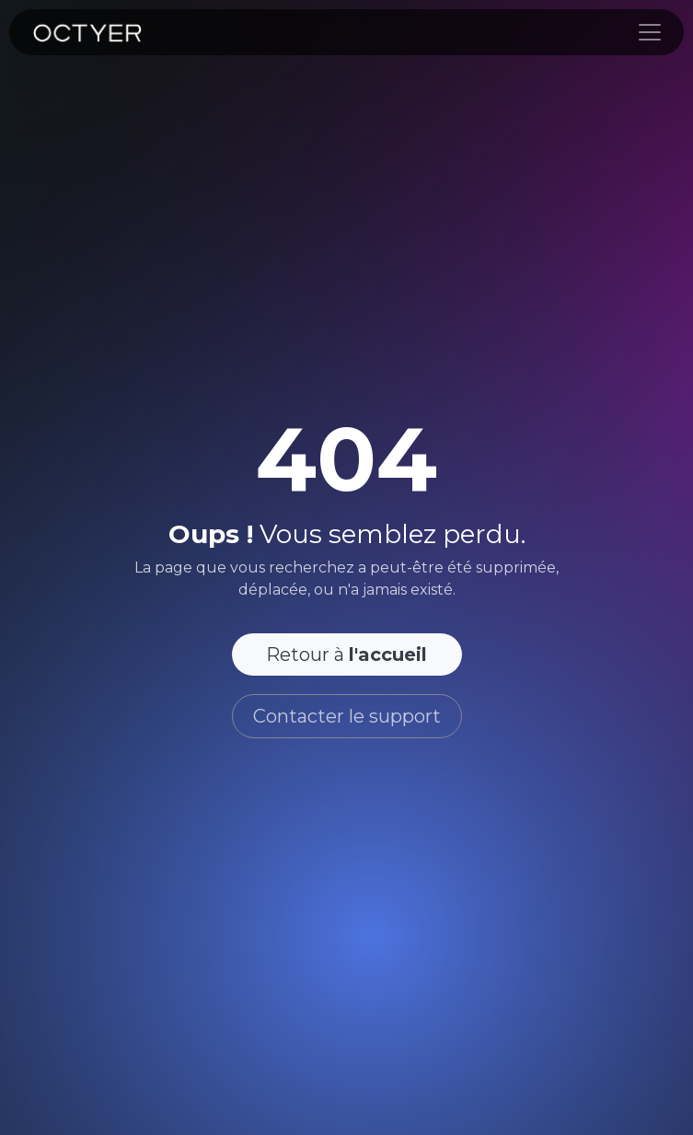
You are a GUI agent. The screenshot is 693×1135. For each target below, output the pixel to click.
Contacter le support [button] (347, 716)
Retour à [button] (346, 654)
